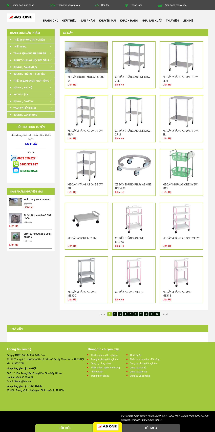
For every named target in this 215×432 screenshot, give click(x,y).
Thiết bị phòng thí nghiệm (29, 39)
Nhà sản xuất (152, 20)
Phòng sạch (20, 94)
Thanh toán (136, 5)
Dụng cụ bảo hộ (22, 87)
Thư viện (172, 20)
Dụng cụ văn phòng (25, 114)
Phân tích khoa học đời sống (31, 60)
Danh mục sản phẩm (25, 33)
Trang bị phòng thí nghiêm (29, 53)
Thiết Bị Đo (19, 46)
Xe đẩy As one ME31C (129, 291)
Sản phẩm (87, 20)
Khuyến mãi (107, 20)
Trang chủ (50, 20)
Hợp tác (105, 5)
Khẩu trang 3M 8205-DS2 (37, 199)
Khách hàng (129, 20)
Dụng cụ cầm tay (23, 101)
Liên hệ (188, 20)
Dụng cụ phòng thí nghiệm (29, 73)
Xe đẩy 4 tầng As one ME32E (181, 238)
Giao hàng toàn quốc (175, 5)
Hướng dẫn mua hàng (22, 5)
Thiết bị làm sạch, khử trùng (31, 80)
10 (157, 314)
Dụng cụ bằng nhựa (25, 67)
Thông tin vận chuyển (68, 5)
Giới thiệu (69, 20)
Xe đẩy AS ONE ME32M (82, 238)
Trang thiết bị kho (24, 108)
